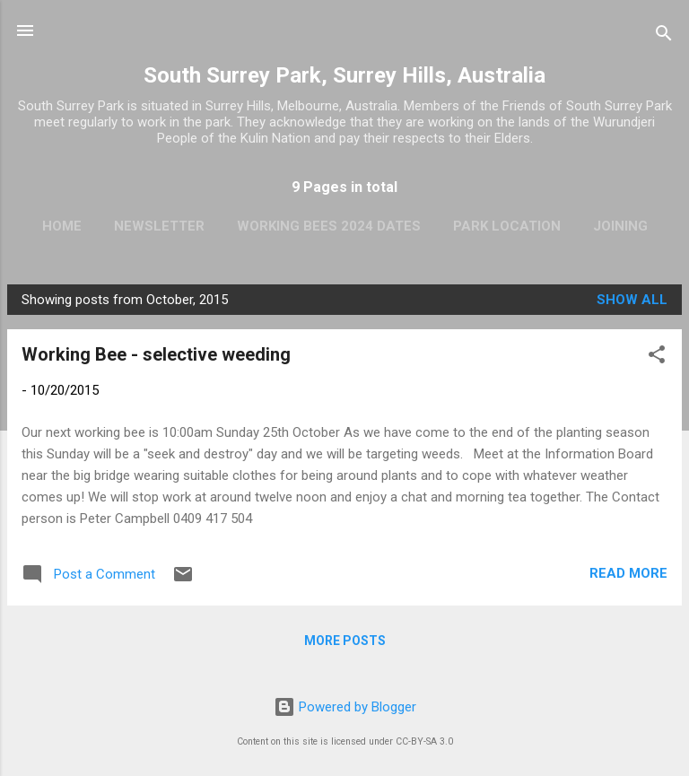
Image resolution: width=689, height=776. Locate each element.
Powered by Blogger (345, 707)
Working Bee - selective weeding (156, 354)
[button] (656, 357)
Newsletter (159, 226)
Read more (628, 573)
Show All (632, 300)
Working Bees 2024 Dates (329, 226)
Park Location (507, 226)
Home (62, 226)
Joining (620, 226)
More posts (345, 640)
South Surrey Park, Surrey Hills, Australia (344, 75)
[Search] (664, 36)
